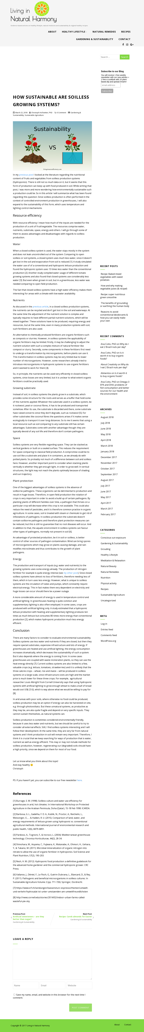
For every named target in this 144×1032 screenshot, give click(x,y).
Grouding (105, 549)
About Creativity (109, 364)
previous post (26, 174)
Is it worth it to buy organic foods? (112, 355)
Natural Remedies (104, 31)
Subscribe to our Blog (112, 71)
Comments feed (108, 635)
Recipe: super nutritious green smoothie (112, 296)
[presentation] (33, 1006)
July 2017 (105, 485)
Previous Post (32, 916)
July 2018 (105, 422)
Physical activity (108, 583)
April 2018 (106, 440)
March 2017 (107, 508)
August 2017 (107, 480)
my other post (71, 572)
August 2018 (107, 417)
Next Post (72, 915)
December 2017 (109, 457)
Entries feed (106, 629)
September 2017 (109, 474)
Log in (103, 623)
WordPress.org (108, 640)
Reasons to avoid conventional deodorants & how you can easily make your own (114, 316)
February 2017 (108, 514)
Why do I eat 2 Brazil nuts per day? (114, 345)
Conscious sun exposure (113, 537)
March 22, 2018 (21, 112)
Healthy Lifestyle (74, 31)
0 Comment (61, 112)
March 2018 (107, 445)
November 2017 (109, 462)
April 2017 (106, 502)
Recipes (126, 31)
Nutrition (105, 577)
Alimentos (106, 373)
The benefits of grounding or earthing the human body (114, 305)
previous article (40, 306)
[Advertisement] (52, 73)
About (52, 31)
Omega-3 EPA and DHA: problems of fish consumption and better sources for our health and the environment (114, 387)
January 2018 (107, 451)
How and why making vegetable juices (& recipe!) (113, 287)
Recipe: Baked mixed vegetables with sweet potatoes (111, 276)
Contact (125, 39)
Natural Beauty (108, 566)
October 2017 (107, 468)
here (79, 780)
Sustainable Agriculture (34, 115)
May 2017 (106, 497)
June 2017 (106, 491)
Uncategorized (108, 600)
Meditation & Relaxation (112, 560)
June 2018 (106, 428)
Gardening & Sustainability (94, 39)
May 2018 (106, 434)
